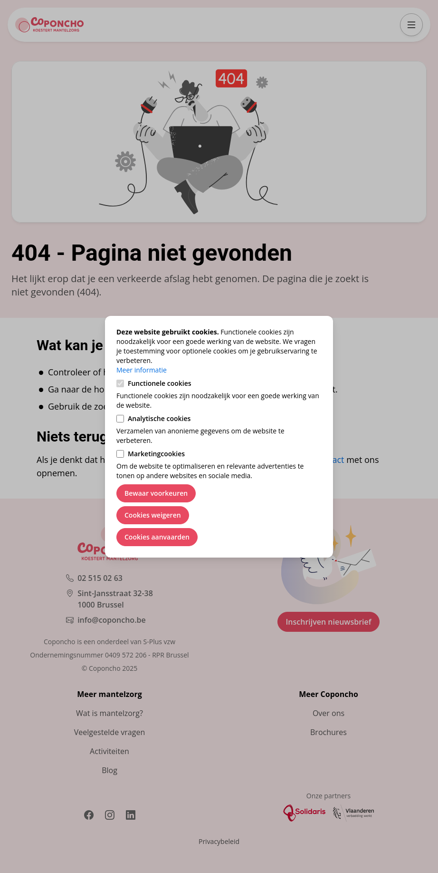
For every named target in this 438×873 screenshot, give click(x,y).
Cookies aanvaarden (157, 536)
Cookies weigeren (152, 515)
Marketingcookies (156, 453)
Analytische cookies (159, 418)
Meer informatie (141, 369)
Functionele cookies (159, 383)
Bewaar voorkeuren (156, 493)
